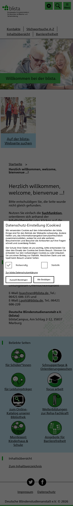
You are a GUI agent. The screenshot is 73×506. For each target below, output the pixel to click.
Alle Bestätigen (43, 280)
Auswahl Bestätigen (19, 279)
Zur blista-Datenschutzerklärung (22, 272)
